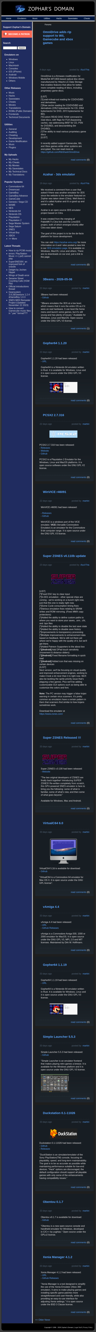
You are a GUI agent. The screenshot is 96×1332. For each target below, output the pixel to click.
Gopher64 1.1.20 (55, 343)
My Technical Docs (18, 171)
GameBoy (14, 192)
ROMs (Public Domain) (20, 111)
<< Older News (42, 1320)
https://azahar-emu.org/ (65, 242)
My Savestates (16, 168)
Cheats (87, 18)
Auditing (13, 132)
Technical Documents (19, 117)
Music (35, 18)
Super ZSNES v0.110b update (64, 556)
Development (15, 138)
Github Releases (50, 928)
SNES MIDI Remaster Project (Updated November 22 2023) (19, 302)
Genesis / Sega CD (18, 202)
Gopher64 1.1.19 (55, 965)
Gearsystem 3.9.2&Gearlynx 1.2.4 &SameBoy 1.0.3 (19, 294)
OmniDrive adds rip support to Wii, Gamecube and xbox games (58, 37)
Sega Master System (19, 223)
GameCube (14, 199)
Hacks (59, 18)
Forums (48, 24)
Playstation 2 (15, 220)
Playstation (14, 217)
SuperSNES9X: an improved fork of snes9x (18, 264)
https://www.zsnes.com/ (51, 714)
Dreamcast (14, 189)
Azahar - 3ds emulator (59, 174)
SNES (12, 229)
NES (11, 208)
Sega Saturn (15, 226)
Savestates (73, 18)
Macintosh (14, 65)
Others (12, 81)
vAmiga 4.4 (51, 906)
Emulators (21, 18)
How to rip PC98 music (20, 250)
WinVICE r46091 (54, 492)
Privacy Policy (88, 1327)
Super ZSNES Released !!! (62, 737)
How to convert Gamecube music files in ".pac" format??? (20, 310)
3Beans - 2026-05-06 (57, 279)
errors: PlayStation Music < (20, 256)
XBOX (12, 235)
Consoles (13, 68)
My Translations (16, 174)
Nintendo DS (15, 214)
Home (8, 18)
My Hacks (13, 159)
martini (86, 288)
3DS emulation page (57, 248)
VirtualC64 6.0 (53, 823)
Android (12, 74)
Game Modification (18, 141)
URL (44, 361)
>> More (13, 238)
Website (45, 451)
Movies (12, 105)
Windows (13, 59)
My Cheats (14, 162)
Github (45, 297)
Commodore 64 (16, 186)
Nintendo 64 (15, 211)
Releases (45, 448)
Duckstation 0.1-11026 (59, 1113)
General (13, 129)
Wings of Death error (19, 275)
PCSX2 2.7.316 (53, 415)
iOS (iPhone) (15, 71)
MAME (12, 205)
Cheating (13, 135)
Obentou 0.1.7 (53, 1202)
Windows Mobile (17, 78)
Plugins (12, 147)
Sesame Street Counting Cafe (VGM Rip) (19, 281)
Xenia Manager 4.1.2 (57, 1257)
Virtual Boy (14, 232)
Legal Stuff (78, 1327)
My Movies (14, 165)
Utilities (47, 18)
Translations (15, 108)
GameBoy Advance (18, 196)
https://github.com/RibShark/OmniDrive (60, 152)
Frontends (14, 114)
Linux (11, 62)
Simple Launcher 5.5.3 (59, 1036)
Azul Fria (84, 69)
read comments (78, 160)
